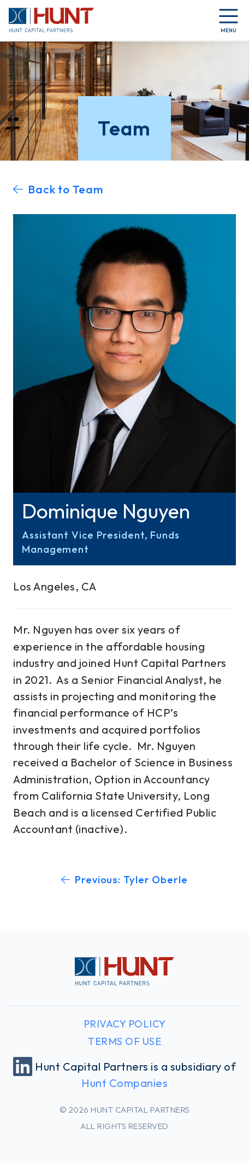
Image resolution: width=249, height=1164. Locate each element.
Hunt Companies (124, 1083)
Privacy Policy (125, 1024)
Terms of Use (124, 1041)
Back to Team (58, 189)
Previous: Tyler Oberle (124, 879)
